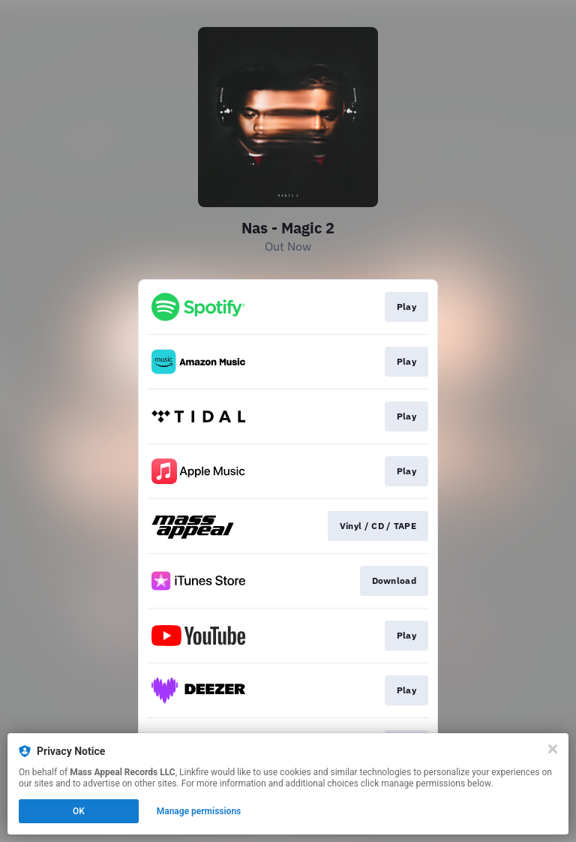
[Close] (553, 749)
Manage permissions (199, 811)
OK (79, 811)
